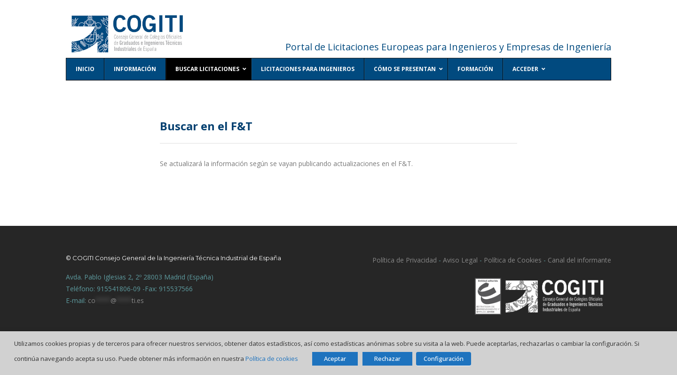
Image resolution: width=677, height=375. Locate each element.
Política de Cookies (513, 259)
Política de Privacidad (404, 259)
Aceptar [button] (335, 358)
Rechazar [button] (387, 358)
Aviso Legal (459, 259)
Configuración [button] (444, 358)
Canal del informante (579, 259)
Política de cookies (271, 358)
